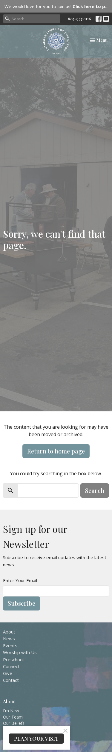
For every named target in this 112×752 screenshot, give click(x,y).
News (9, 639)
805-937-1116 (79, 18)
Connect (11, 666)
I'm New (11, 710)
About (9, 632)
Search (94, 490)
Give (7, 673)
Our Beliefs (13, 723)
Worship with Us (20, 652)
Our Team (13, 717)
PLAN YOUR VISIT (36, 738)
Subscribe (21, 603)
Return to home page (56, 451)
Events (10, 645)
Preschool (13, 659)
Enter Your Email (20, 580)
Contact (11, 680)
